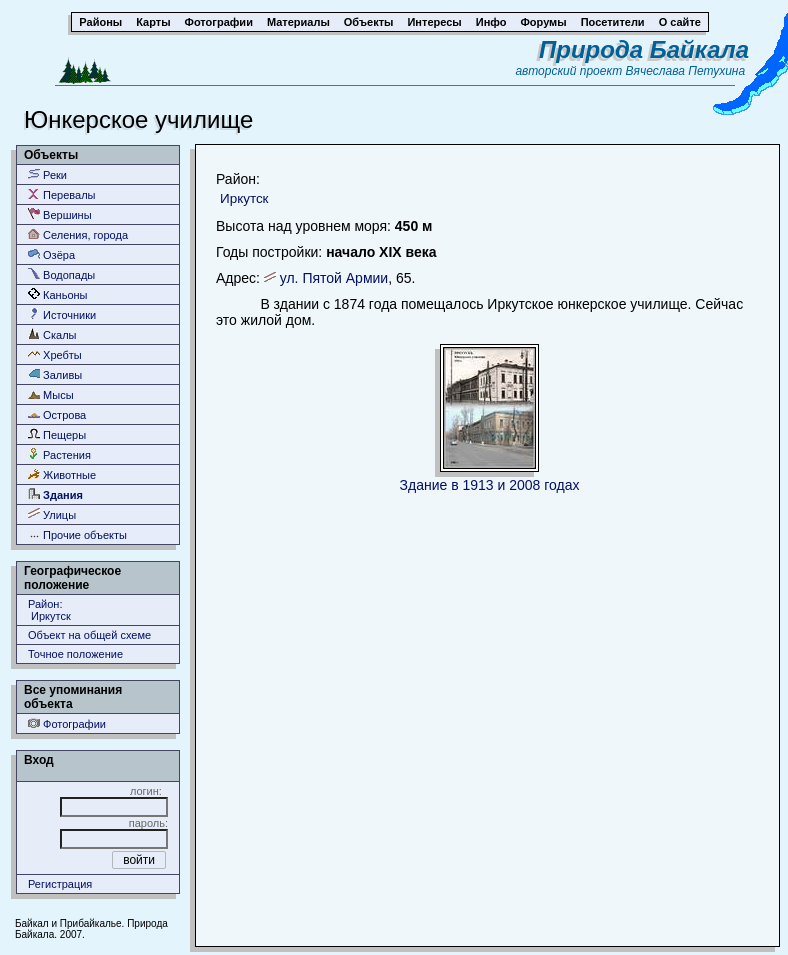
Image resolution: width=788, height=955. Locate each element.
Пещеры (57, 434)
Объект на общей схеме (89, 635)
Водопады (61, 274)
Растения (59, 454)
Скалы (52, 334)
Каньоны (58, 294)
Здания (55, 494)
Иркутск (244, 198)
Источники (62, 314)
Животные (62, 474)
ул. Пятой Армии (334, 278)
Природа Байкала (644, 49)
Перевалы (61, 194)
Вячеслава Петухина (686, 71)
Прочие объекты (77, 534)
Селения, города (78, 234)
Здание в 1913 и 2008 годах (490, 485)
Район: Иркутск (49, 610)
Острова (57, 414)
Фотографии (67, 723)
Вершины (60, 214)
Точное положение (75, 654)
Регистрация (60, 884)
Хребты (55, 354)
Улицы (52, 514)
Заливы (55, 374)
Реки (47, 174)
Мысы (51, 394)
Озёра (51, 254)
